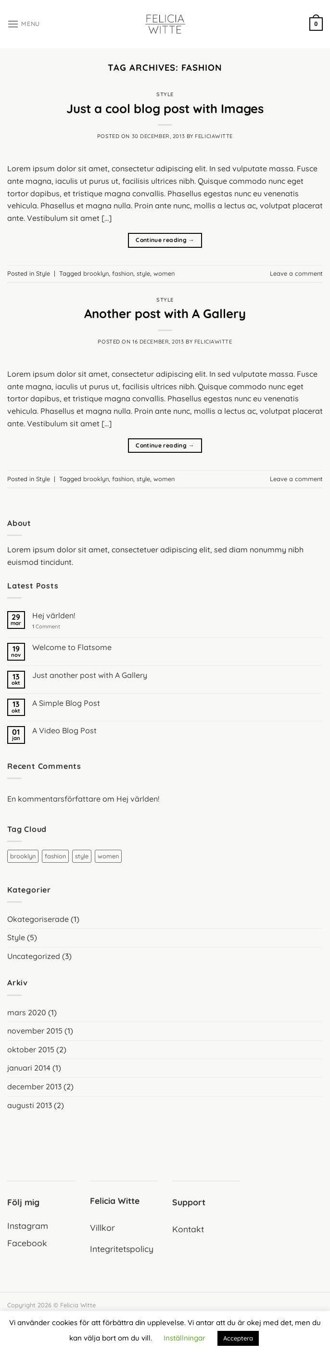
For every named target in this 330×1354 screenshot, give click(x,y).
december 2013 (34, 1086)
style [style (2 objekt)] (82, 856)
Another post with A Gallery (165, 313)
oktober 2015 (30, 1049)
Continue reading (165, 239)
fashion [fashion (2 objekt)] (55, 856)
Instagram (27, 1225)
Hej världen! (53, 615)
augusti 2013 (29, 1105)
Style (165, 94)
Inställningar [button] (184, 1337)
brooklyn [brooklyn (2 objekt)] (23, 856)
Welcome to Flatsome (72, 647)
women (164, 273)
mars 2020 (26, 1012)
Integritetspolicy (121, 1248)
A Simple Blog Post (66, 703)
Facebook (27, 1243)
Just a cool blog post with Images (165, 108)
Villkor (102, 1227)
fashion (122, 273)
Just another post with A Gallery (89, 675)
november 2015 (35, 1030)
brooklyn (96, 273)
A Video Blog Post (64, 730)
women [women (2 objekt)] (108, 856)
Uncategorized (33, 956)
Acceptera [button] (238, 1338)
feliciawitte (214, 136)
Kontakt (188, 1229)
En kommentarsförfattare (54, 799)
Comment (46, 627)
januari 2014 (29, 1068)
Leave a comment (296, 273)
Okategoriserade (38, 919)
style (143, 273)
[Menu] (23, 24)
